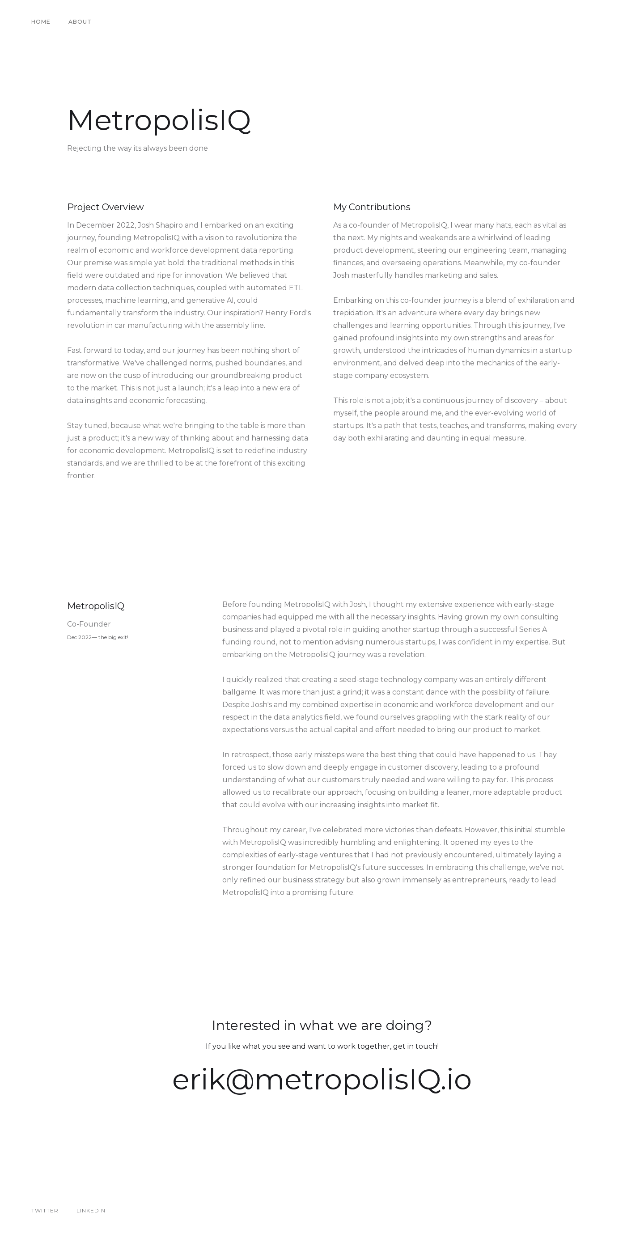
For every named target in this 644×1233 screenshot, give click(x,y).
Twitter (45, 1210)
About (80, 21)
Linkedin (91, 1210)
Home (41, 21)
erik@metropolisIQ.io (322, 1079)
